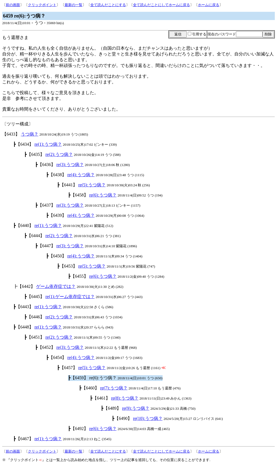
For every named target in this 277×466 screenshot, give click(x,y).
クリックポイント (42, 5)
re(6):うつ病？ (103, 195)
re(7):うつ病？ (114, 388)
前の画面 (13, 5)
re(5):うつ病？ (92, 185)
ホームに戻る (208, 5)
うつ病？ (29, 134)
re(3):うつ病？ (70, 164)
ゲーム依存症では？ (56, 286)
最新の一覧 (73, 5)
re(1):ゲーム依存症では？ (70, 296)
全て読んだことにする (108, 5)
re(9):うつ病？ (135, 408)
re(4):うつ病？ (81, 174)
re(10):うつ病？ (148, 418)
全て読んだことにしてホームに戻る (161, 5)
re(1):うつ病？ (48, 144)
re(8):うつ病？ (124, 398)
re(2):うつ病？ (59, 154)
